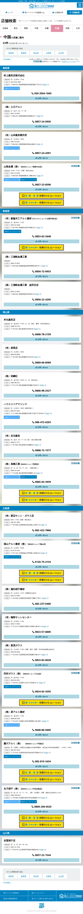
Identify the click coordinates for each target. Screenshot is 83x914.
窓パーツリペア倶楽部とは (34, 12)
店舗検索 (76, 12)
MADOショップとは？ (70, 61)
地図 (45, 85)
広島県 (48, 53)
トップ (10, 12)
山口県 (61, 53)
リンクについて (39, 893)
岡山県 (36, 53)
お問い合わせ (42, 98)
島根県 (23, 53)
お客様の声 (59, 12)
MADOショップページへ (28, 180)
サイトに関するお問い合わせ (43, 898)
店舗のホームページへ (12, 88)
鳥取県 (11, 53)
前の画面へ (7, 59)
